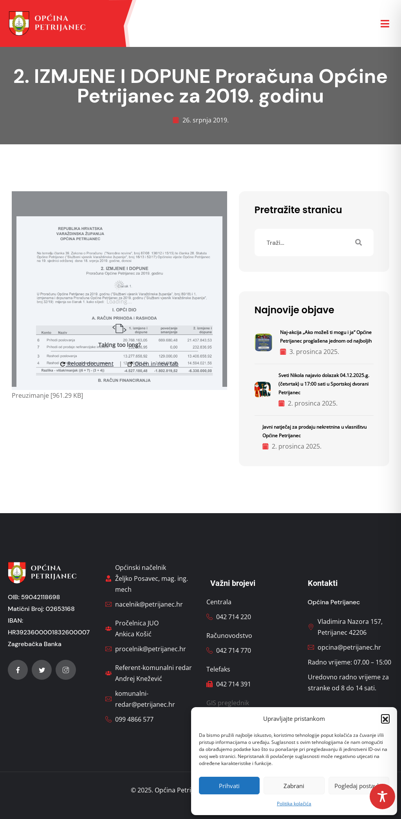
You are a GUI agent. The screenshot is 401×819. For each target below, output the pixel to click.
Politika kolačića (294, 803)
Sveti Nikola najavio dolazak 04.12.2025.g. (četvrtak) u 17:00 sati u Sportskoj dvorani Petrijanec (323, 384)
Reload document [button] (87, 363)
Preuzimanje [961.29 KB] (47, 395)
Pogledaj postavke (358, 786)
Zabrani (294, 786)
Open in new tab (153, 363)
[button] (385, 718)
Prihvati (229, 786)
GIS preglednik (227, 703)
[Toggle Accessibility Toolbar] (382, 796)
